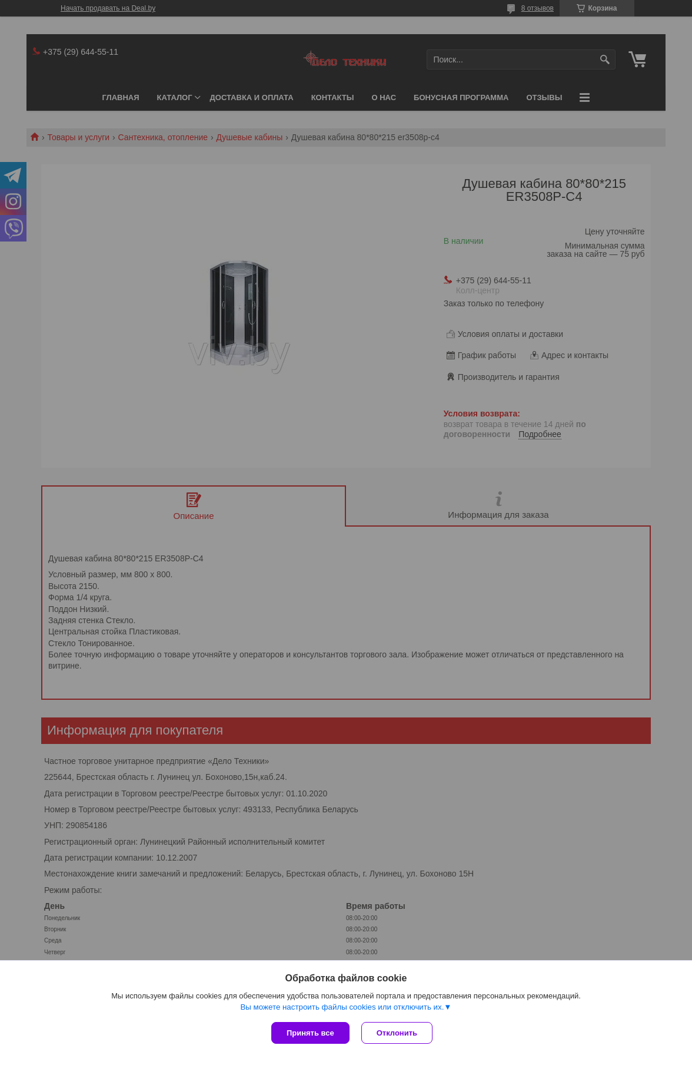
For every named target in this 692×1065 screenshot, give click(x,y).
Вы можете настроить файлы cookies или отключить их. (342, 1007)
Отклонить (397, 1032)
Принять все (310, 1032)
